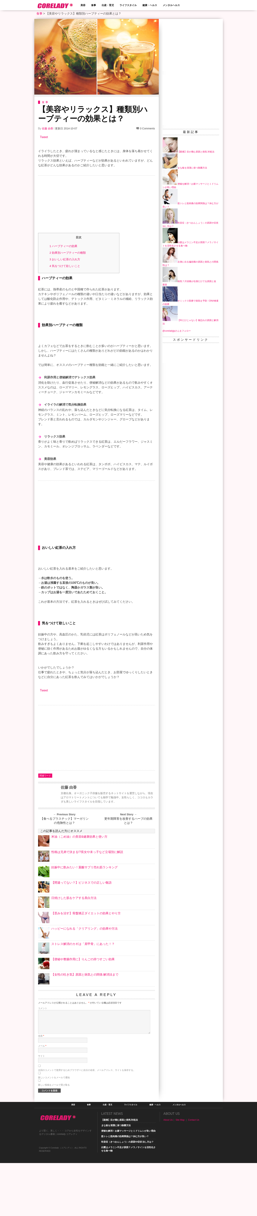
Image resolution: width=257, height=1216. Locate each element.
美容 (83, 5)
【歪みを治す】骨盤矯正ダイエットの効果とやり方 (86, 966)
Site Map (180, 1173)
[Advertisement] (96, 205)
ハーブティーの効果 (63, 246)
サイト (41, 1109)
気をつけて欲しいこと (65, 265)
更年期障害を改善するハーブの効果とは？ (128, 874)
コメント (42, 1061)
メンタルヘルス (171, 5)
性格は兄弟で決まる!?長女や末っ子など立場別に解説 (87, 905)
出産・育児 (108, 5)
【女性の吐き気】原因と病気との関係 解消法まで (84, 1027)
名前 (41, 1089)
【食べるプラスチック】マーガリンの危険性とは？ (64, 874)
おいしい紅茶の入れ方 (65, 259)
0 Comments (147, 128)
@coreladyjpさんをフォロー (177, 331)
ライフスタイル (128, 5)
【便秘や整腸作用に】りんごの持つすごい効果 (83, 1012)
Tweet (44, 137)
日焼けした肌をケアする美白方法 (74, 950)
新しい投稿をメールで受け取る (54, 1138)
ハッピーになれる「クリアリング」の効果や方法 (84, 981)
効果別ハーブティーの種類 (68, 252)
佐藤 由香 (47, 128)
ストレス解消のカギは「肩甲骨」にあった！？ (83, 996)
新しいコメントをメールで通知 (54, 1130)
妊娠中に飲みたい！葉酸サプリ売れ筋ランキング (84, 920)
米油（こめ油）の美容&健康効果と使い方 (79, 889)
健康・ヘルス (149, 5)
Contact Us (193, 1173)
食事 (93, 5)
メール (42, 1099)
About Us (168, 1173)
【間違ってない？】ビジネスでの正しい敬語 (81, 935)
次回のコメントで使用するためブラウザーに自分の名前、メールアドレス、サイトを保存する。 (86, 1123)
